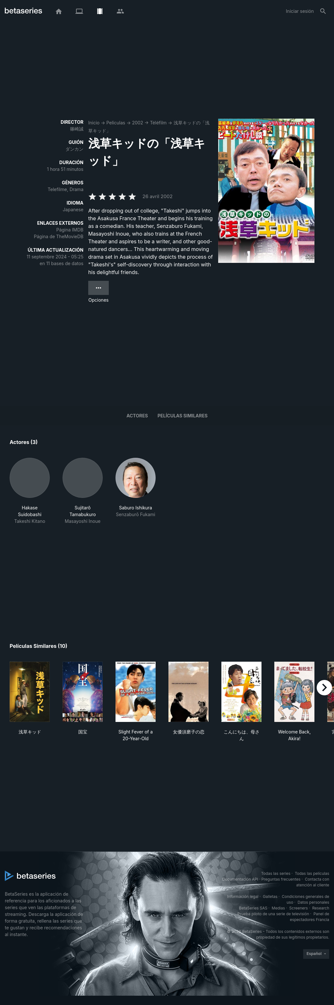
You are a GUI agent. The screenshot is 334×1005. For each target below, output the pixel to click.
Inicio (93, 122)
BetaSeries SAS (253, 908)
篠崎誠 (76, 128)
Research (320, 908)
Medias (278, 908)
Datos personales (313, 902)
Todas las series (275, 873)
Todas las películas (312, 873)
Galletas (270, 896)
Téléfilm (158, 122)
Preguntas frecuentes (281, 879)
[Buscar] (323, 11)
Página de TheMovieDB (58, 236)
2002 (137, 122)
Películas (115, 122)
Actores (137, 415)
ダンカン (74, 149)
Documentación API (240, 879)
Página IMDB (69, 229)
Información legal (243, 896)
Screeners (298, 908)
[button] (30, 491)
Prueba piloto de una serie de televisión (273, 913)
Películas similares (183, 415)
